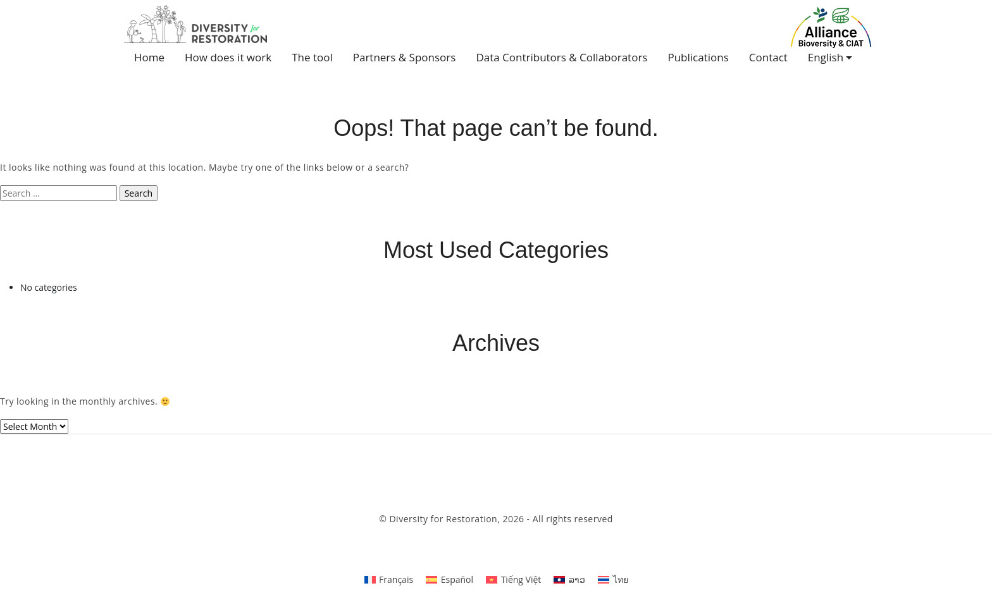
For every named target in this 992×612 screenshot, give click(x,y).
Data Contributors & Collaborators (561, 57)
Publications (697, 57)
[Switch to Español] (449, 579)
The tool (312, 57)
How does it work (228, 57)
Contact (768, 57)
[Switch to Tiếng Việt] (513, 579)
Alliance (831, 27)
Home (149, 57)
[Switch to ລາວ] (569, 579)
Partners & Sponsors (404, 57)
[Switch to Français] (389, 579)
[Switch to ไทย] (613, 579)
